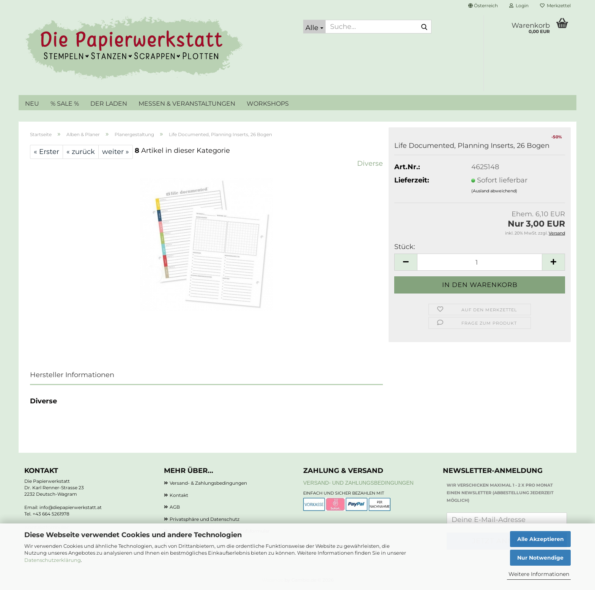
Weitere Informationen (538, 574)
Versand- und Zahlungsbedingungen (358, 483)
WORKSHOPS (268, 103)
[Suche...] (314, 26)
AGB (175, 507)
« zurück (80, 152)
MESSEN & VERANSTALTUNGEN (187, 103)
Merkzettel (555, 5)
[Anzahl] (479, 262)
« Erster (46, 152)
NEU (32, 103)
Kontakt (179, 495)
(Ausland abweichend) (494, 190)
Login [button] (519, 5)
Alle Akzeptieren (540, 539)
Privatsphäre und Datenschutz (204, 519)
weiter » (115, 152)
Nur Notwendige (540, 557)
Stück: (404, 247)
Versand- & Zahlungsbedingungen (208, 483)
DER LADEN (108, 103)
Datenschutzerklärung (52, 560)
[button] (483, 5)
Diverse (370, 163)
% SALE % (64, 103)
